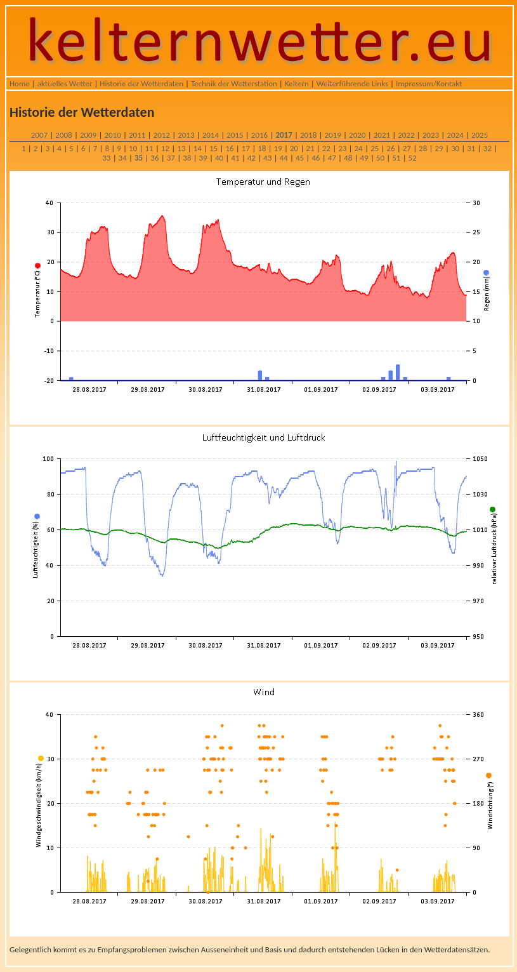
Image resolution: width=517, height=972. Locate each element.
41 (235, 158)
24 (359, 148)
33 (106, 158)
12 (165, 148)
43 (267, 158)
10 (133, 148)
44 (283, 158)
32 (487, 148)
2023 (430, 135)
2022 (406, 135)
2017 (283, 135)
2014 (210, 135)
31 (471, 148)
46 (315, 158)
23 (342, 148)
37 (171, 158)
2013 (186, 135)
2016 (259, 135)
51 (396, 158)
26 (390, 148)
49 (364, 158)
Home (20, 83)
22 (326, 148)
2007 (39, 135)
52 (413, 158)
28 (423, 148)
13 (181, 148)
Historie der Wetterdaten (141, 83)
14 (197, 148)
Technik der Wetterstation (234, 83)
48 (348, 158)
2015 (234, 135)
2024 (455, 135)
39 (203, 158)
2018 (308, 135)
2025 (479, 135)
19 (278, 148)
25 (374, 148)
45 (300, 158)
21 (310, 148)
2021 (382, 135)
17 (246, 148)
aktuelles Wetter (65, 83)
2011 (137, 135)
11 (149, 148)
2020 (357, 135)
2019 (333, 135)
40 (219, 158)
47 (332, 158)
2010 (112, 135)
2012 (162, 135)
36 (154, 158)
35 (138, 158)
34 (123, 158)
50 (380, 158)
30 (455, 148)
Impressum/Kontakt (429, 83)
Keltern (297, 83)
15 (213, 148)
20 (294, 148)
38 (187, 158)
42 (251, 158)
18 (262, 148)
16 (229, 148)
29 (439, 148)
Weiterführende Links (352, 83)
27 (407, 148)
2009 (88, 135)
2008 (63, 135)
